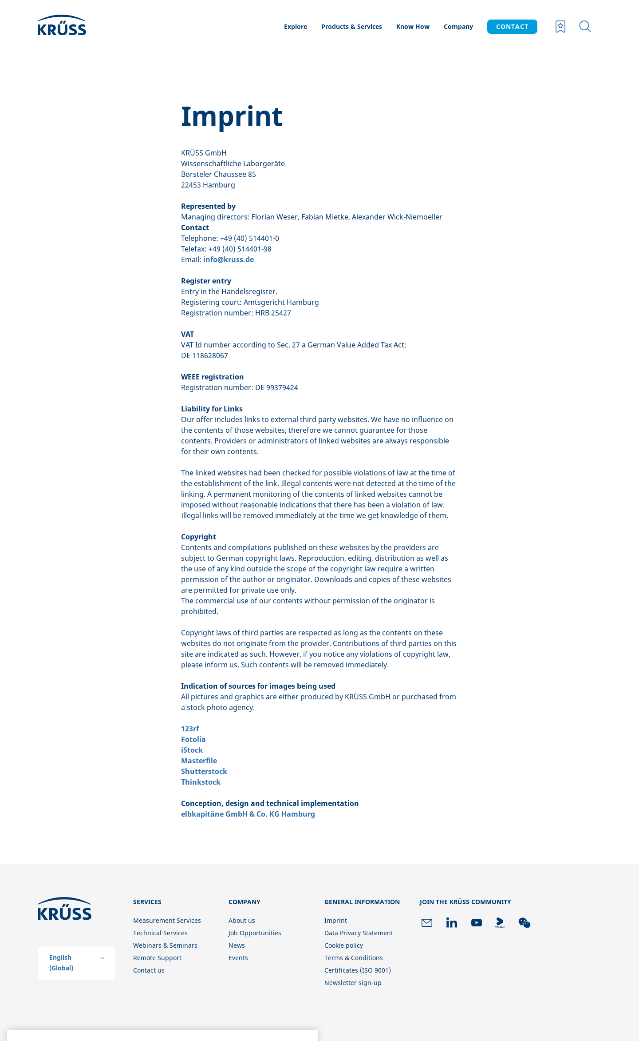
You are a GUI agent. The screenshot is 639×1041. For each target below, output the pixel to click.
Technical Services (160, 933)
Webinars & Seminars (165, 945)
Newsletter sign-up (353, 982)
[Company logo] (81, 26)
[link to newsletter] (427, 923)
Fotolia (193, 739)
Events (238, 957)
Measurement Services (167, 920)
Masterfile (199, 761)
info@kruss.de (228, 259)
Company (458, 26)
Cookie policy (343, 945)
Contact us (149, 970)
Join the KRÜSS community (465, 901)
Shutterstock (204, 771)
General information (362, 901)
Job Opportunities (255, 933)
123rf (190, 729)
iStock (192, 750)
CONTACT (512, 26)
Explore (295, 26)
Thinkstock (201, 782)
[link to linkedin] (452, 923)
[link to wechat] (524, 923)
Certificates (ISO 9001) (357, 970)
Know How (413, 26)
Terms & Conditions (353, 957)
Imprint (335, 920)
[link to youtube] (476, 923)
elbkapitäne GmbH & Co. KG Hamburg (248, 814)
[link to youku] (500, 923)
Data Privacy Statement (358, 933)
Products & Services (351, 26)
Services (147, 901)
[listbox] (76, 963)
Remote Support (157, 957)
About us (242, 920)
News (237, 945)
